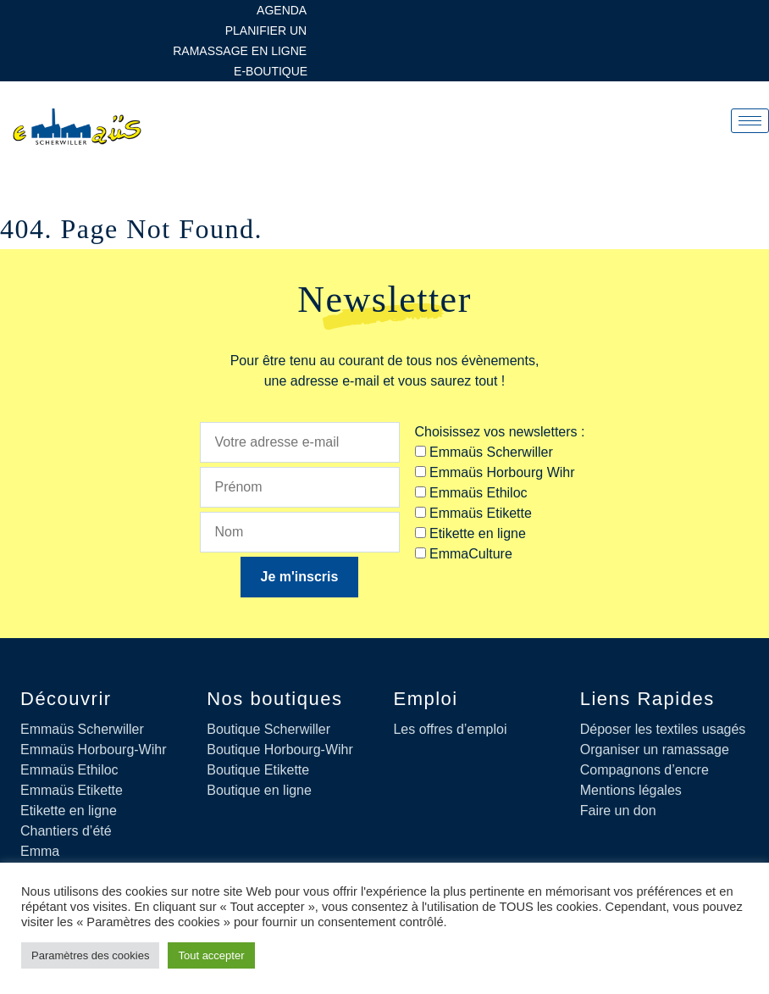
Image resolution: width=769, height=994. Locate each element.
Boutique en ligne (259, 790)
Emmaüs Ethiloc (69, 770)
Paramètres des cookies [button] (90, 955)
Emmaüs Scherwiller (82, 729)
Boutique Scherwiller (268, 729)
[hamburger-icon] (750, 120)
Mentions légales (631, 790)
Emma (39, 851)
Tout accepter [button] (211, 955)
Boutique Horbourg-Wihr (280, 749)
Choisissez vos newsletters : (500, 432)
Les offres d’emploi (449, 729)
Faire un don (618, 810)
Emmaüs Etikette (71, 790)
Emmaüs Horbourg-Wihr (93, 749)
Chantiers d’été (66, 831)
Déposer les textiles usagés (663, 729)
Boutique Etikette (258, 770)
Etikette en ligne (68, 810)
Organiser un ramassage (654, 749)
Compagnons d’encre (644, 770)
